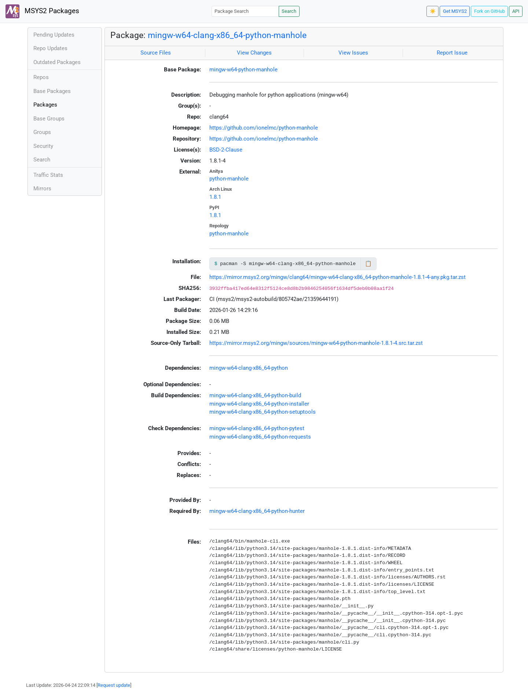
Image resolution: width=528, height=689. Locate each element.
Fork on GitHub (489, 11)
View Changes (254, 52)
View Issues (353, 52)
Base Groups (49, 118)
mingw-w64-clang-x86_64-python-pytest (256, 428)
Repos (41, 77)
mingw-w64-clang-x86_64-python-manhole (227, 35)
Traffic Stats (48, 175)
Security (43, 146)
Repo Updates (50, 48)
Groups (42, 132)
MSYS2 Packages (42, 11)
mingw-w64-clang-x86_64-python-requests (260, 436)
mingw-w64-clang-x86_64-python (248, 368)
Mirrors (42, 188)
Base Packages (52, 91)
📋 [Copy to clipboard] (368, 263)
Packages (45, 104)
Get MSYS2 (455, 11)
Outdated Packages (57, 62)
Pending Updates (53, 34)
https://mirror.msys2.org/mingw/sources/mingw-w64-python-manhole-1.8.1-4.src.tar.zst (316, 343)
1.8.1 (215, 197)
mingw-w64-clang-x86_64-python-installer (259, 404)
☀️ (433, 11)
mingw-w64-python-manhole (243, 69)
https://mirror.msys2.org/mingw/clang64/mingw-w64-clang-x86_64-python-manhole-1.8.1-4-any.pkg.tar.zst (337, 277)
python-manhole (229, 178)
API (516, 11)
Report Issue (452, 52)
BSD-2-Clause (225, 149)
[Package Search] (245, 11)
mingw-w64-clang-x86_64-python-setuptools (262, 412)
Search (289, 11)
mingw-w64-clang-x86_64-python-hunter (257, 511)
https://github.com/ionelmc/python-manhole (263, 127)
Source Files (155, 52)
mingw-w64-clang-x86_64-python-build (255, 395)
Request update (114, 685)
